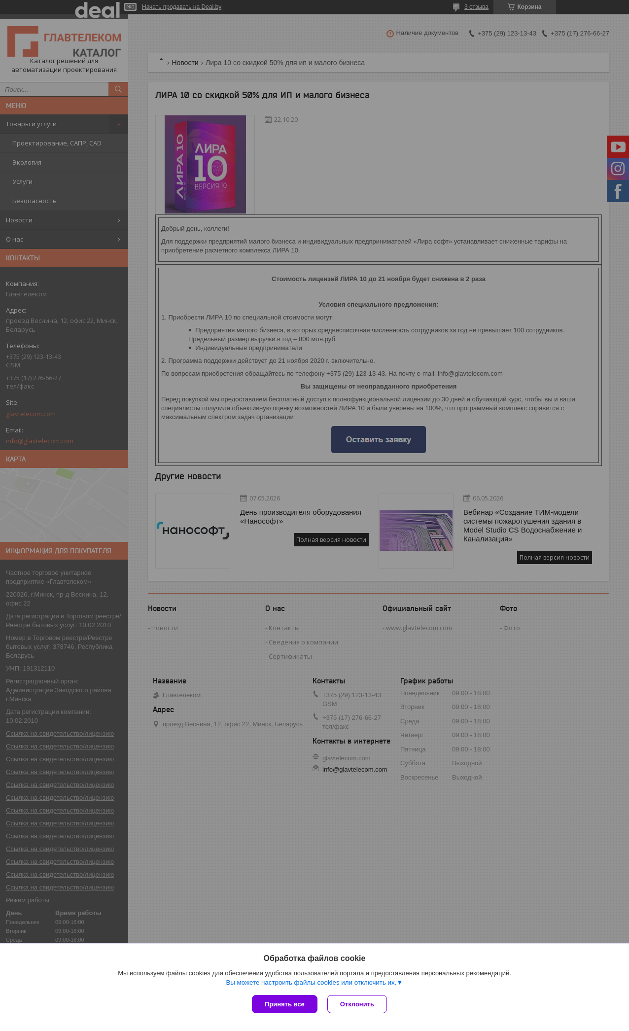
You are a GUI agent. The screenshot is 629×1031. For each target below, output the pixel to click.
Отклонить (357, 1004)
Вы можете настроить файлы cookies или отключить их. (311, 982)
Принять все (285, 1004)
